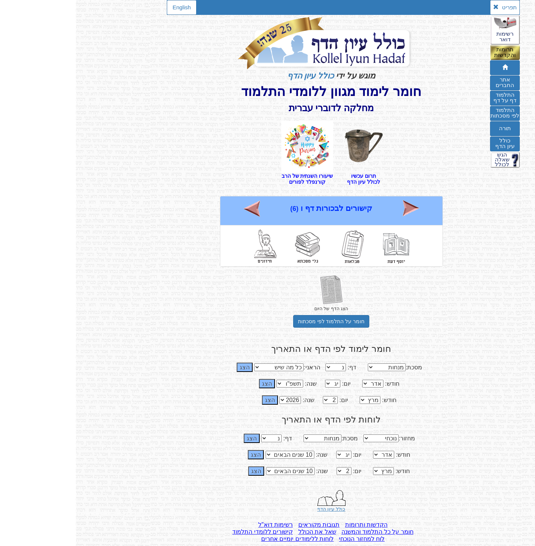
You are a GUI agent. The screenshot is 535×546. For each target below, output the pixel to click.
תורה (429, 128)
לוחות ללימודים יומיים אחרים (221, 539)
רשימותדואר (429, 36)
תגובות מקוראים (243, 524)
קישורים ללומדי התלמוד (186, 532)
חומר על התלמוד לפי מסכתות (255, 321)
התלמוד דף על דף (429, 97)
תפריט (429, 7)
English (106, 7)
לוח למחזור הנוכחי (286, 539)
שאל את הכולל (241, 532)
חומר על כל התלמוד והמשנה (302, 532)
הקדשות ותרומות (290, 524)
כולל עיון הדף (234, 75)
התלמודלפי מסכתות (429, 113)
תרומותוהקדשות (429, 52)
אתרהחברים (429, 82)
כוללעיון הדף (429, 143)
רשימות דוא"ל (199, 524)
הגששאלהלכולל (426, 159)
